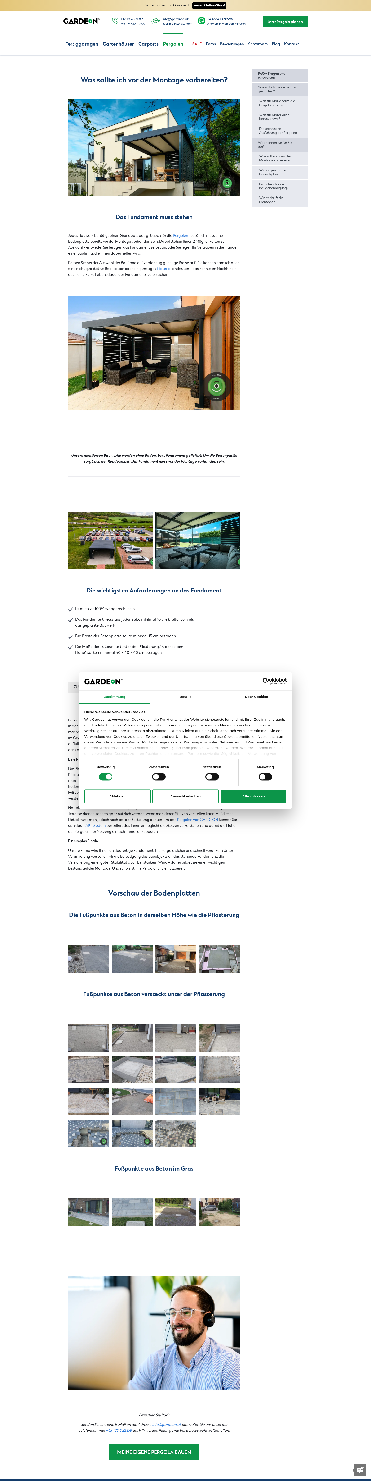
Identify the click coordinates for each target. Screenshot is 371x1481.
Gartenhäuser (118, 44)
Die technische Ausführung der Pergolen (278, 131)
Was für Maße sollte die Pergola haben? (277, 103)
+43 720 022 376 (119, 1430)
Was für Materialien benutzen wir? (274, 117)
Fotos (211, 44)
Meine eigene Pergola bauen (154, 1453)
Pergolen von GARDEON (197, 820)
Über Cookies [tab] (256, 697)
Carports (148, 44)
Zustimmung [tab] (114, 697)
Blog (276, 44)
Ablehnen (117, 796)
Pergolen (173, 44)
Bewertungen (232, 44)
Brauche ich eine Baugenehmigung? (273, 186)
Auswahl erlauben (185, 796)
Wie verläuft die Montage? (271, 200)
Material (164, 269)
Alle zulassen (253, 796)
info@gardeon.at (175, 19)
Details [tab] (185, 697)
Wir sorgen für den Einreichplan (273, 172)
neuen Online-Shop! (209, 5)
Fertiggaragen (81, 44)
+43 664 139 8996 (220, 19)
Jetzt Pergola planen (285, 21)
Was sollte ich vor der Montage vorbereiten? (276, 158)
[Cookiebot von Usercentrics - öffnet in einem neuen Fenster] (266, 681)
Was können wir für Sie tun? (275, 145)
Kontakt (291, 44)
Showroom (258, 44)
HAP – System (94, 826)
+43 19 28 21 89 (132, 19)
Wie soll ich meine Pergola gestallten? (277, 89)
